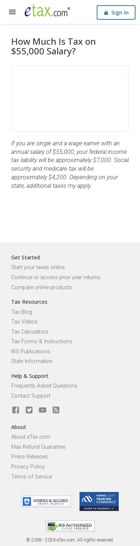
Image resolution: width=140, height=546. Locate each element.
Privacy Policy (28, 467)
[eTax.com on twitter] (29, 410)
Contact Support (30, 396)
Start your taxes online (38, 267)
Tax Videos (24, 322)
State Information (32, 361)
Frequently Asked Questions (44, 386)
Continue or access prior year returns (55, 277)
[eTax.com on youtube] (42, 410)
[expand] (12, 12)
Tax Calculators (30, 332)
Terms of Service (31, 477)
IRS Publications (30, 351)
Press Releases (29, 457)
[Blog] (56, 410)
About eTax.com (30, 437)
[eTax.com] (47, 10)
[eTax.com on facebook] (15, 410)
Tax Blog (21, 312)
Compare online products (41, 287)
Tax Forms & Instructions (41, 341)
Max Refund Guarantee (38, 447)
